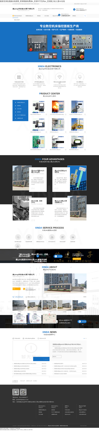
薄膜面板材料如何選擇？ (59, 363)
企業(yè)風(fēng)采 (19, 296)
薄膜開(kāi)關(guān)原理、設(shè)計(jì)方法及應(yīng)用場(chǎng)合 (66, 366)
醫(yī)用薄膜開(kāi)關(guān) (55, 149)
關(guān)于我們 (83, 3)
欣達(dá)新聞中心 (49, 334)
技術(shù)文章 (43, 338)
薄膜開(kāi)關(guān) (29, 15)
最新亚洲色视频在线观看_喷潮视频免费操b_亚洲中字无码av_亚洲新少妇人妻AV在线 (32, 1)
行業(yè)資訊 (17, 338)
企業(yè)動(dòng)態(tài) (30, 338)
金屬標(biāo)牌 (20, 118)
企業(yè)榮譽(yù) (82, 412)
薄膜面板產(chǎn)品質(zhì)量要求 (60, 373)
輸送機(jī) (35, 380)
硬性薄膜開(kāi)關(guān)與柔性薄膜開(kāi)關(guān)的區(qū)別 (25, 373)
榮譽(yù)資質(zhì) (31, 296)
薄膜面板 (39, 15)
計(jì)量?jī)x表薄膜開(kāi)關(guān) (75, 114)
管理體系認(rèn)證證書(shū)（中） (34, 324)
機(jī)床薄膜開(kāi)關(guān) (36, 114)
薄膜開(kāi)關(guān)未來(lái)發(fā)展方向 (21, 366)
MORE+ (14, 288)
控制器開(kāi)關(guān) (54, 132)
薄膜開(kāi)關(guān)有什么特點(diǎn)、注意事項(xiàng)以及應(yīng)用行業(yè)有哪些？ (66, 371)
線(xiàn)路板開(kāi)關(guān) (36, 149)
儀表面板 (19, 111)
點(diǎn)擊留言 (60, 257)
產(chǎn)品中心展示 (49, 96)
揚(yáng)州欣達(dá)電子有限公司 (23, 9)
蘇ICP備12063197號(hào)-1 (42, 425)
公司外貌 (19, 311)
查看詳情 (54, 356)
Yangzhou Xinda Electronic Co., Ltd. (23, 10)
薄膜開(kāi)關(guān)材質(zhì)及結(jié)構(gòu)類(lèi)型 (64, 368)
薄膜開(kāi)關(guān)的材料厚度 (20, 371)
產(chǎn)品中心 (66, 15)
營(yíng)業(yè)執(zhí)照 (49, 324)
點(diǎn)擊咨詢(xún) (77, 259)
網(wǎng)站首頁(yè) (18, 15)
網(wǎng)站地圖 (83, 425)
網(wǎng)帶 (22, 380)
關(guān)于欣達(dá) (82, 409)
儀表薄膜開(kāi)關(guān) (74, 149)
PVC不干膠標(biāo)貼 (21, 115)
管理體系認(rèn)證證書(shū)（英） (19, 324)
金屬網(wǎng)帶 (29, 380)
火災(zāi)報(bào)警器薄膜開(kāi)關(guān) (58, 114)
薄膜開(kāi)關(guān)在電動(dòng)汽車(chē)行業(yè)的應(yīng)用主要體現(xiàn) (68, 344)
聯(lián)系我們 (77, 3)
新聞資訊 (74, 15)
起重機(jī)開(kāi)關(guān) (74, 132)
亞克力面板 (46, 15)
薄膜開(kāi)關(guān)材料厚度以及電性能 (21, 368)
